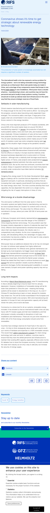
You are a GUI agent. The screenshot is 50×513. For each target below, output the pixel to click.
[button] (39, 381)
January (23, 129)
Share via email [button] (31, 381)
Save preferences (13, 503)
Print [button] (46, 381)
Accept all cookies (36, 509)
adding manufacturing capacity (24, 333)
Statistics (11, 489)
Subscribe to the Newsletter (24, 428)
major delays (10, 90)
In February (5, 150)
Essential (11, 480)
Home (2, 11)
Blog (7, 11)
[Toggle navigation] (46, 2)
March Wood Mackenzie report (20, 281)
